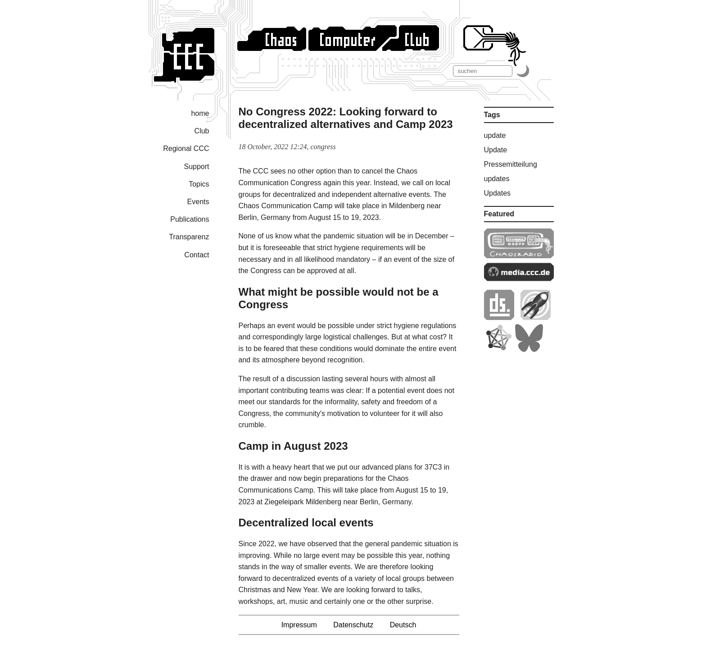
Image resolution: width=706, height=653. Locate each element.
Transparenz (189, 237)
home (200, 113)
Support (196, 166)
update (495, 135)
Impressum (299, 625)
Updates (497, 193)
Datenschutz (353, 625)
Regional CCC (186, 148)
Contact (196, 255)
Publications (189, 219)
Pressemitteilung (510, 164)
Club (202, 131)
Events (198, 201)
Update (495, 150)
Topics (199, 184)
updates (497, 179)
